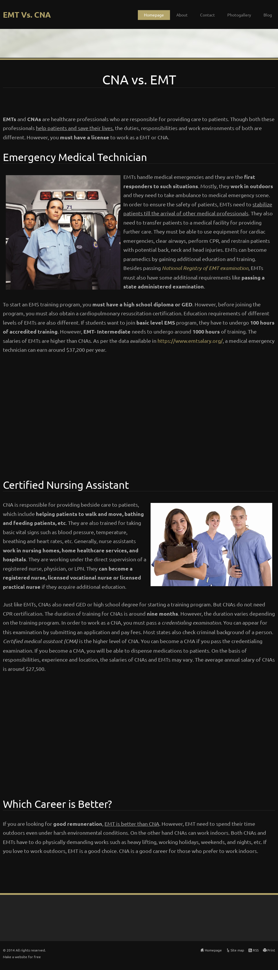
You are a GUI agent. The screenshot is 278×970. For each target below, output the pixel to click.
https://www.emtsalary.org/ (190, 341)
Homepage (154, 14)
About (182, 14)
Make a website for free (22, 956)
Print (271, 950)
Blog (268, 14)
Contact (207, 14)
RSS (256, 950)
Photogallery (239, 14)
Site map (237, 950)
